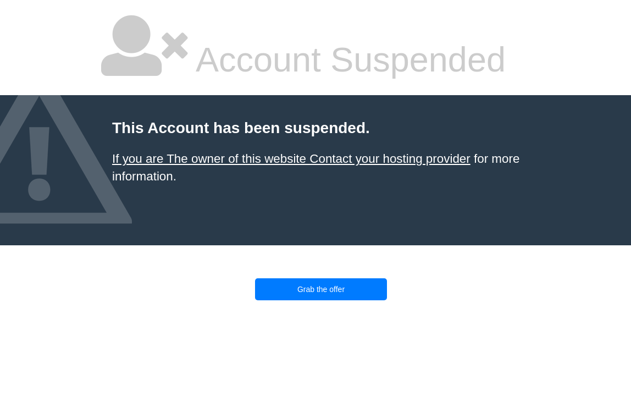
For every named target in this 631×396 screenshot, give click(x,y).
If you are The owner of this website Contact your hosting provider (291, 159)
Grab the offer (321, 289)
